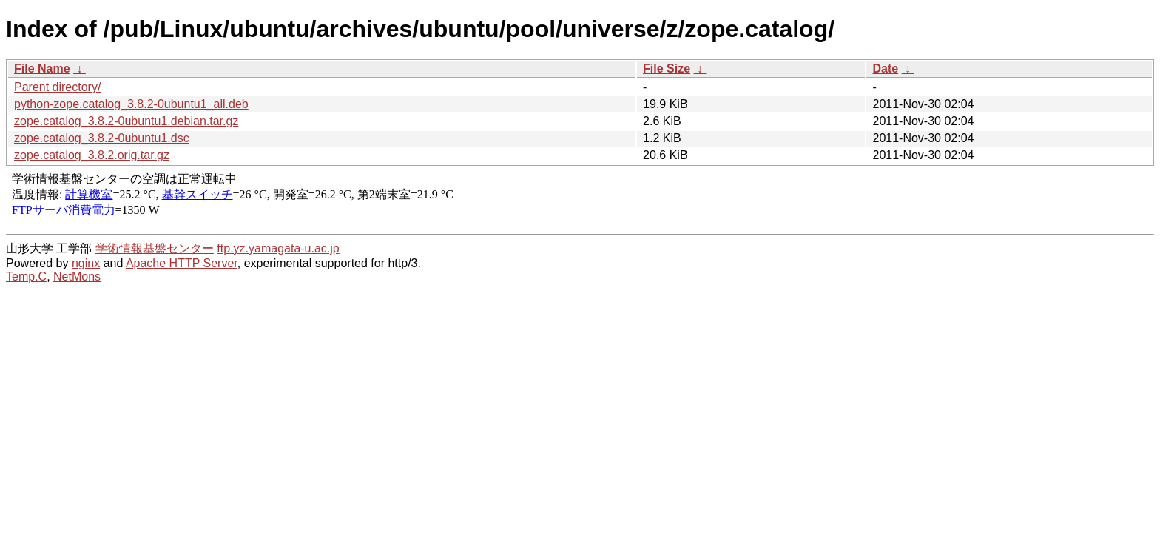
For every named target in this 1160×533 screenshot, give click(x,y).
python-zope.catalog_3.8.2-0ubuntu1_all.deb (131, 104)
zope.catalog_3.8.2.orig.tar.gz (91, 155)
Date (885, 68)
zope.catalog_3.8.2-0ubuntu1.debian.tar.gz (126, 121)
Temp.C (26, 276)
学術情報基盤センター (154, 248)
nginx (86, 263)
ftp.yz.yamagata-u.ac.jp (278, 248)
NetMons (77, 276)
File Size (666, 68)
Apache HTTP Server (181, 263)
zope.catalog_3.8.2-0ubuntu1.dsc (101, 138)
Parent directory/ (57, 87)
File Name (42, 68)
